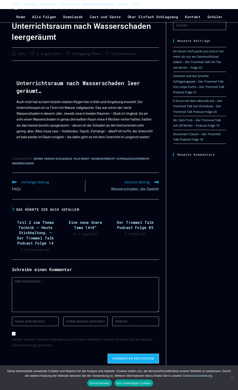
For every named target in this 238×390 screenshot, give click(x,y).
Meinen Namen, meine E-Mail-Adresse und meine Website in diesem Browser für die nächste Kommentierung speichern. (82, 342)
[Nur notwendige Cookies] (232, 377)
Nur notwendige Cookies (134, 383)
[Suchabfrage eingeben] (199, 25)
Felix (22, 53)
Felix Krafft (82, 158)
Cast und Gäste (69, 4)
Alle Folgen (30, 4)
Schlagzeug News (86, 53)
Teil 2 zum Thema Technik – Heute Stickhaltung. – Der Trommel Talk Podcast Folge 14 (35, 233)
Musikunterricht (103, 158)
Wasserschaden (23, 163)
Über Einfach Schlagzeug (98, 4)
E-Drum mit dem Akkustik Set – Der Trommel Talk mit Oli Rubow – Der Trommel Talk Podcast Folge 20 (197, 106)
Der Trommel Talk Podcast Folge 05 (135, 225)
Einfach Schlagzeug (58, 158)
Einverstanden (99, 383)
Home (16, 4)
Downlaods (48, 4)
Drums (38, 158)
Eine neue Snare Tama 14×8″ (85, 225)
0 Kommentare (123, 53)
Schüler (136, 4)
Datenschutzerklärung (197, 375)
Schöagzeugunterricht (132, 158)
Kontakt (122, 4)
